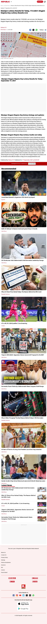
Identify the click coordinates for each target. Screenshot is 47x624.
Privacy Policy (4, 557)
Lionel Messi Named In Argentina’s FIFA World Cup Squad (18, 197)
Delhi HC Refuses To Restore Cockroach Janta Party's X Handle (19, 229)
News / (2, 5)
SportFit (3, 199)
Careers (3, 570)
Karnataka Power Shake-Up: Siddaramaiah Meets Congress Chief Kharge (22, 386)
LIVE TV (40, 1)
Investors (3, 565)
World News (3, 29)
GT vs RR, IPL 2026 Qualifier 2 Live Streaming (14, 323)
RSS (2, 567)
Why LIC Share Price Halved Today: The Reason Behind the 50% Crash (21, 292)
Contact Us (3, 555)
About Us (3, 552)
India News (4, 231)
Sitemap (3, 560)
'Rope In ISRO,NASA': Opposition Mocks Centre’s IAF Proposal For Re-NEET (22, 355)
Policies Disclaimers (6, 562)
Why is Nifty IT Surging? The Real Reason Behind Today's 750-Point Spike (22, 418)
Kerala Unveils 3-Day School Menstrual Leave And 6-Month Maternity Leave (23, 481)
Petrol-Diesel (4, 572)
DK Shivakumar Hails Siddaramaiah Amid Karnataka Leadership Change (22, 260)
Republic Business (5, 294)
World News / (7, 5)
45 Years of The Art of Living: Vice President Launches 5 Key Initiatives (21, 449)
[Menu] (45, 2)
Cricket (3, 325)
